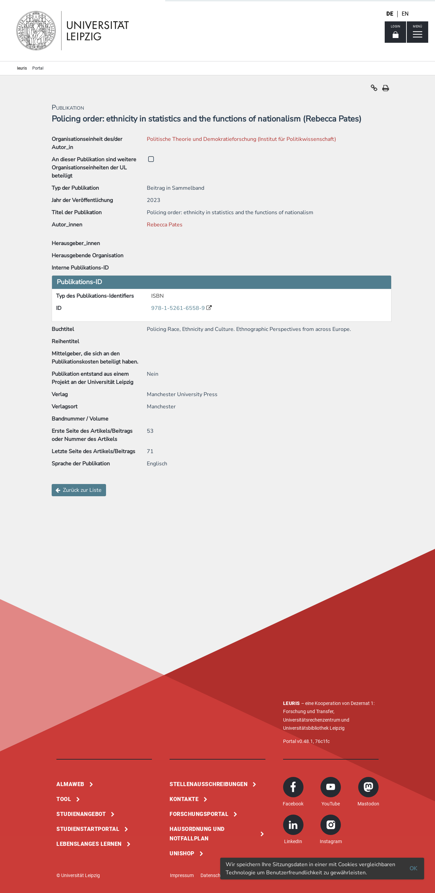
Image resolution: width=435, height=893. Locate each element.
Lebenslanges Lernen (89, 844)
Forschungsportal (199, 814)
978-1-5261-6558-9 (178, 308)
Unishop (182, 853)
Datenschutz (214, 875)
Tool (63, 799)
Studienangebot (81, 814)
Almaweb (70, 784)
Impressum (182, 875)
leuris (22, 68)
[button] (374, 89)
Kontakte (184, 799)
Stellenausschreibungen (208, 784)
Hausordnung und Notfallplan (197, 834)
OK (413, 868)
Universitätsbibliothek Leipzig (314, 728)
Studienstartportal (87, 829)
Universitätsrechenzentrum (311, 720)
